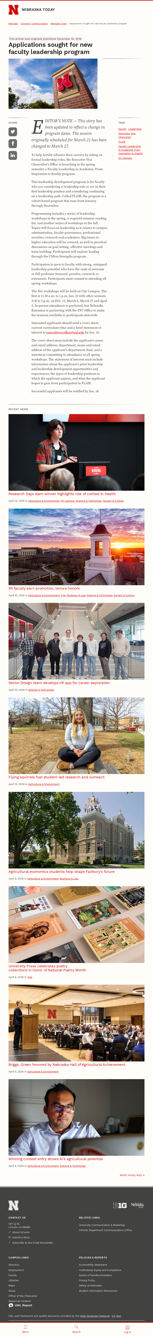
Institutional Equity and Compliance (100, 1270)
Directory (14, 1264)
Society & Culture (113, 500)
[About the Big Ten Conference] (120, 1205)
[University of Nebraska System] (137, 1205)
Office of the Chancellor (23, 1296)
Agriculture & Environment (43, 500)
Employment (16, 1270)
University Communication (34, 23)
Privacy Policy (87, 1280)
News (12, 1290)
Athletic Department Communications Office (105, 1230)
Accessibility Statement (93, 1264)
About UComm (21, 1232)
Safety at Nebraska (90, 1285)
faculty (122, 129)
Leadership (134, 129)
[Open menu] (25, 1329)
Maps (12, 1285)
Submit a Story (21, 1237)
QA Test (116, 1316)
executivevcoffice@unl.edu (65, 332)
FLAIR (122, 141)
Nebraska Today (38, 10)
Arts (63, 595)
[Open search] (76, 1329)
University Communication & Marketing (102, 1225)
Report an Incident (20, 1304)
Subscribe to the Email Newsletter (32, 1242)
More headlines (131, 1175)
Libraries (14, 1280)
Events (13, 1275)
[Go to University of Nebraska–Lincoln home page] (14, 10)
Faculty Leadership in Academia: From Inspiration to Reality (130, 150)
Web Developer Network (95, 1316)
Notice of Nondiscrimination (95, 1275)
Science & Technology (89, 500)
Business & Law (76, 595)
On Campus (125, 158)
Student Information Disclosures (98, 1290)
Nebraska (13, 23)
